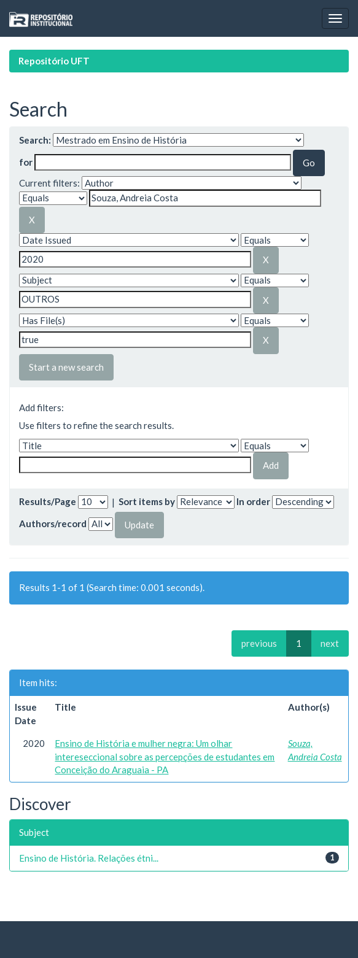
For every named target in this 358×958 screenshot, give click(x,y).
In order (253, 501)
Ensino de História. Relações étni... (88, 857)
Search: (35, 139)
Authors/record (53, 523)
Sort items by (147, 501)
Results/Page (47, 501)
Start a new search (66, 367)
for (26, 162)
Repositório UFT (54, 60)
